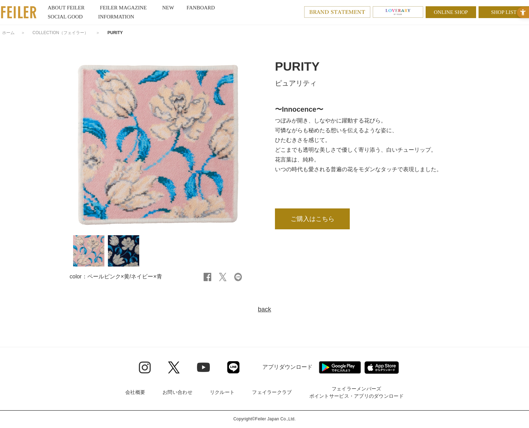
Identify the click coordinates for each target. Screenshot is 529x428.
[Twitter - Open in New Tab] (174, 367)
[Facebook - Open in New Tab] (207, 276)
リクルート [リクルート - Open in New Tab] (222, 392)
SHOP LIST (503, 12)
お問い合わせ (177, 392)
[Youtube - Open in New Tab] (203, 367)
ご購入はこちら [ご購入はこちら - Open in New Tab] (312, 218)
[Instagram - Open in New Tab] (145, 367)
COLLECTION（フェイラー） (60, 32)
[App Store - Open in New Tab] (381, 367)
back (264, 309)
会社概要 (135, 392)
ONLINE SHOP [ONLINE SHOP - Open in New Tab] (451, 12)
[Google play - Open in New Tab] (340, 367)
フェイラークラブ (272, 392)
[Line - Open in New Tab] (233, 367)
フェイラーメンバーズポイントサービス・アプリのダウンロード (356, 392)
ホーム (8, 32)
